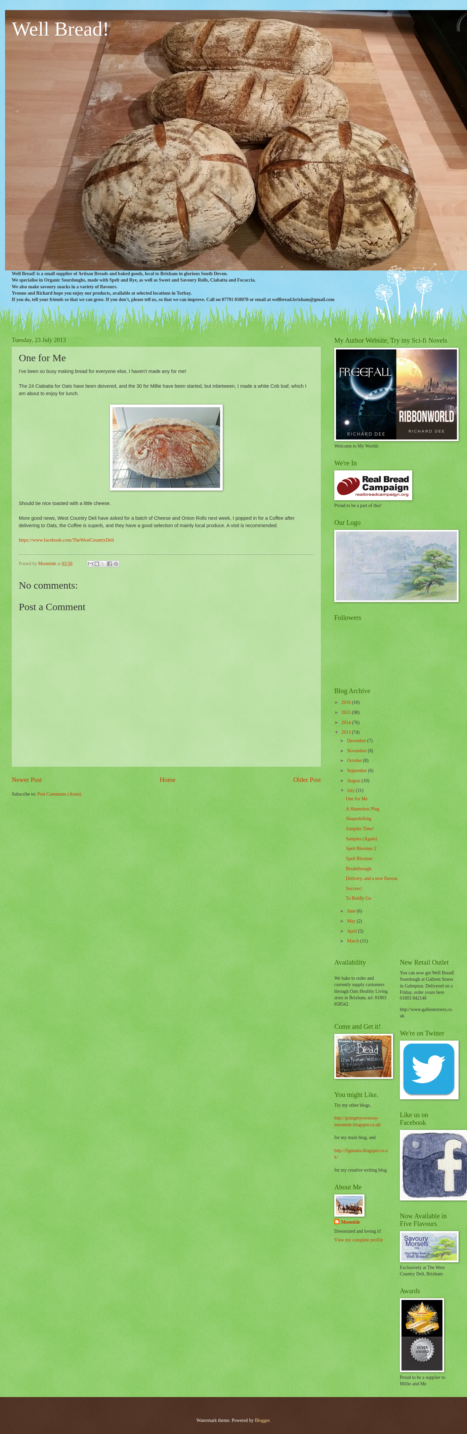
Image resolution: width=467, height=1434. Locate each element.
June (352, 911)
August (354, 780)
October (355, 760)
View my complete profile (358, 1239)
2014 (346, 722)
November (357, 750)
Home (167, 779)
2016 (346, 702)
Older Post (307, 779)
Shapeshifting (358, 818)
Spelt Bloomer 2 (361, 848)
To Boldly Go (358, 898)
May (352, 921)
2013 (346, 732)
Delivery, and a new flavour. (372, 878)
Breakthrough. (359, 868)
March (353, 940)
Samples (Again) (361, 838)
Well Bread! (60, 29)
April (352, 931)
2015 (346, 712)
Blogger (262, 1420)
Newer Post (27, 779)
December (357, 740)
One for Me (356, 798)
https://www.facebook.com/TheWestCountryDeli (66, 540)
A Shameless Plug (362, 808)
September (357, 770)
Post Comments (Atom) (59, 794)
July (351, 790)
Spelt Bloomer (359, 858)
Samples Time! (360, 828)
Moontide (350, 1222)
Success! (354, 888)
